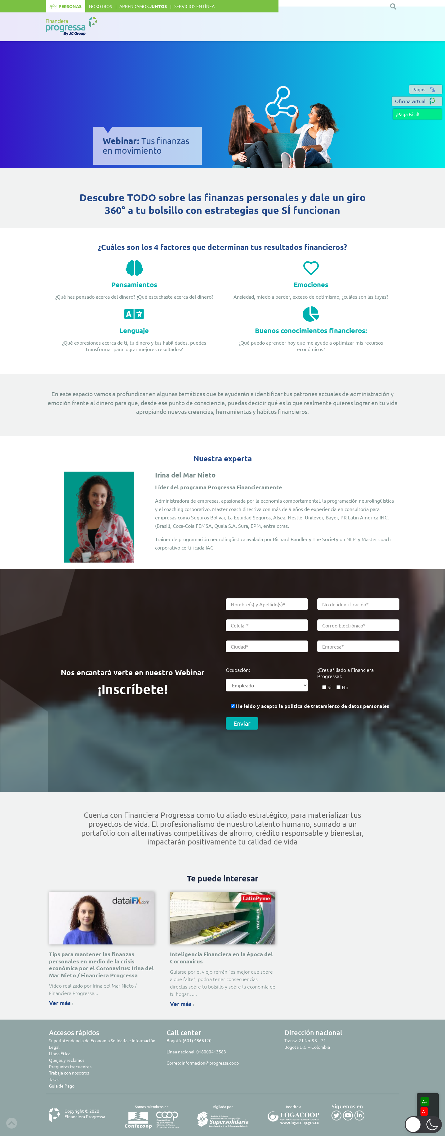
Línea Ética (59, 1053)
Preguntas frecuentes (70, 1066)
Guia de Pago (61, 1085)
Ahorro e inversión (225, 26)
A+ (424, 1101)
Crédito (268, 26)
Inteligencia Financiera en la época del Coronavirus (221, 957)
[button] (417, 114)
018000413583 (211, 1051)
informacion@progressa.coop (210, 1063)
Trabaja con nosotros (69, 1072)
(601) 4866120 (197, 1040)
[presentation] (273, 750)
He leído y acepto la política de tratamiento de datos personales (312, 706)
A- (424, 1111)
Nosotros (100, 6)
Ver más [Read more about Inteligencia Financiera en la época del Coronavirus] (182, 1003)
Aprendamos (143, 6)
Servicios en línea (194, 6)
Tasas (54, 1079)
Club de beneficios (311, 26)
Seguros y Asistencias (366, 26)
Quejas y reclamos (66, 1060)
